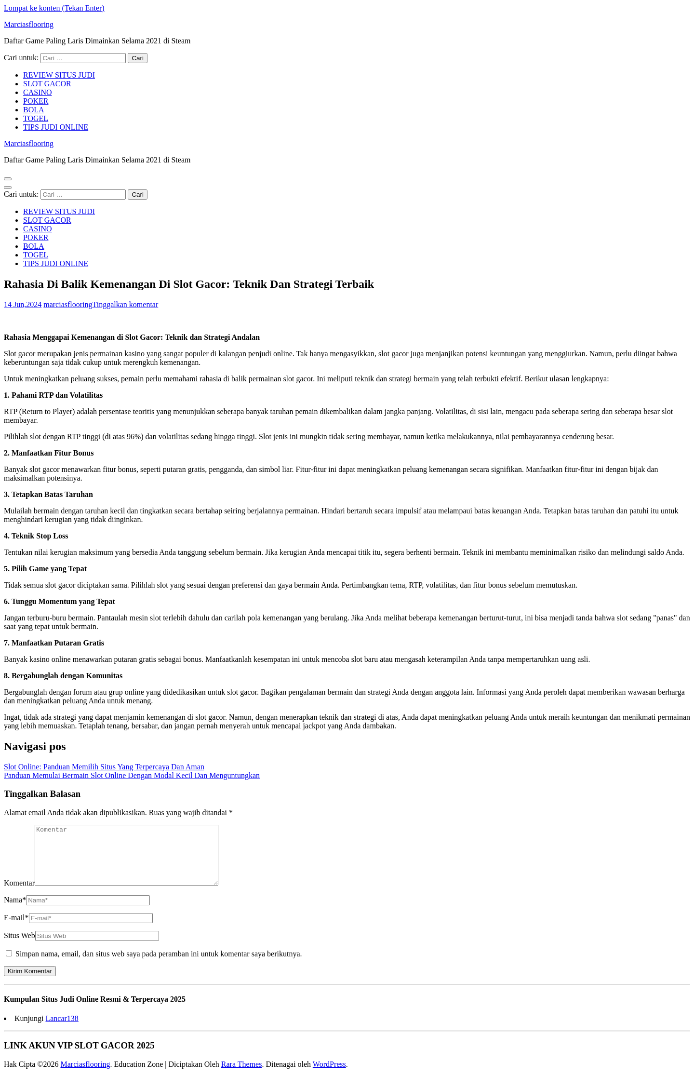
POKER (35, 101)
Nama (15, 911)
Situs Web (19, 947)
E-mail (16, 929)
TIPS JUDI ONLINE (55, 127)
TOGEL (35, 118)
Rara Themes (241, 1076)
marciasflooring (67, 304)
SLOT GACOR (47, 84)
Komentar (19, 894)
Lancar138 (61, 1030)
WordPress (329, 1076)
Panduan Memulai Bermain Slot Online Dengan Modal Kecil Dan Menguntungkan (132, 775)
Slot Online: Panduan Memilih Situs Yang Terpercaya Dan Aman (104, 767)
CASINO (37, 92)
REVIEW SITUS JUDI (59, 75)
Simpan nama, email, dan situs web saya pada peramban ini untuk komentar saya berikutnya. (158, 965)
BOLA (33, 110)
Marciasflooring (28, 24)
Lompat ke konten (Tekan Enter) (54, 8)
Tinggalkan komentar (126, 304)
